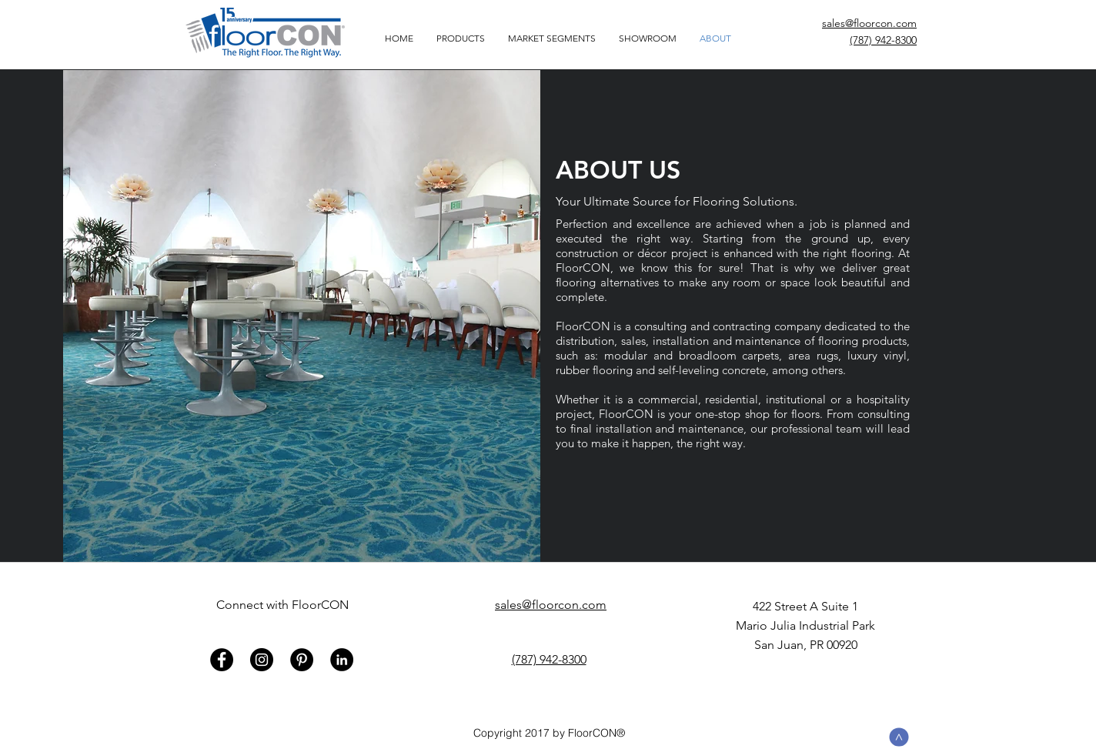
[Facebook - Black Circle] (221, 659)
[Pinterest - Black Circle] (301, 659)
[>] (899, 737)
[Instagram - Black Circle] (261, 659)
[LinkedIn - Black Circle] (341, 659)
